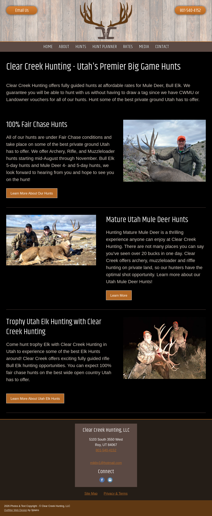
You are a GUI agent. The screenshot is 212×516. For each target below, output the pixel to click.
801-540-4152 (190, 10)
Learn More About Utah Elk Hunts (35, 398)
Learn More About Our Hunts (32, 193)
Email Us (22, 10)
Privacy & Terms (116, 493)
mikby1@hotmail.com (106, 463)
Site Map (91, 493)
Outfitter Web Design (15, 510)
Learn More (118, 295)
